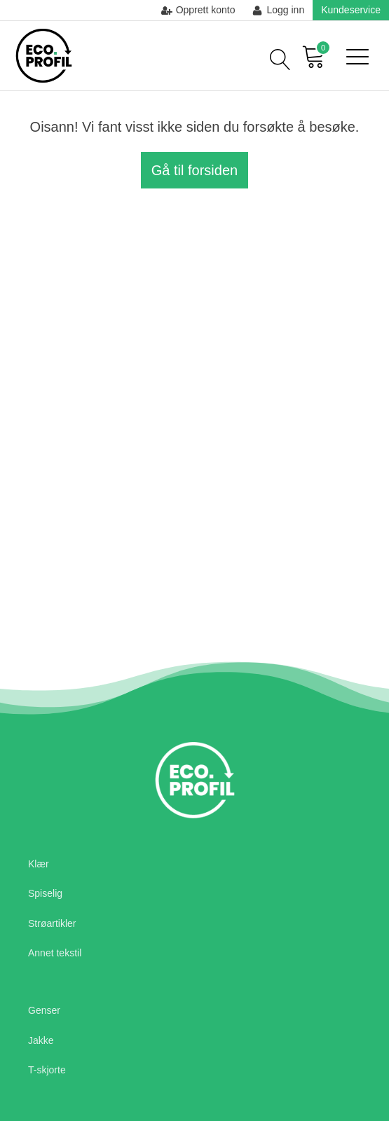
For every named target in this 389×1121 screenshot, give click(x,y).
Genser (44, 1010)
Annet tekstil (54, 952)
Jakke (41, 1040)
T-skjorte (47, 1069)
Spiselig (45, 893)
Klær (38, 863)
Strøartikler (52, 923)
